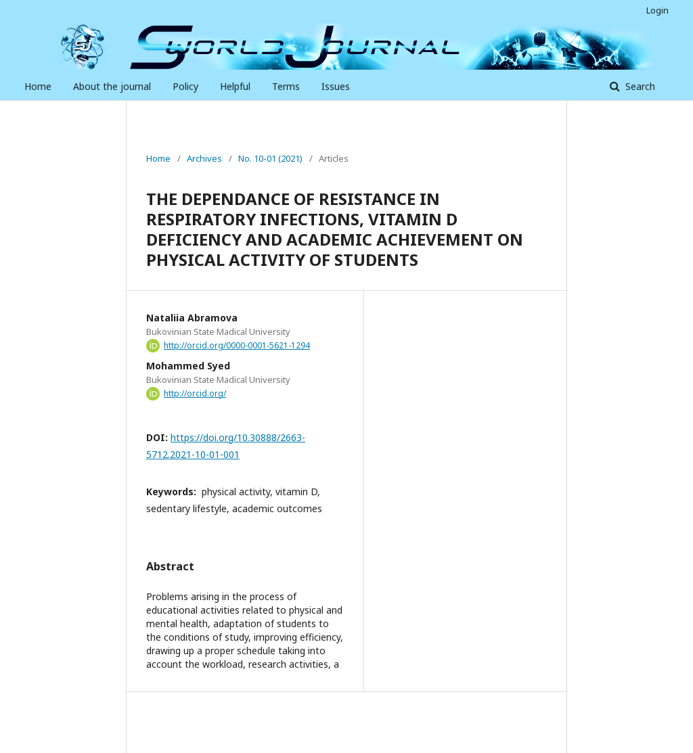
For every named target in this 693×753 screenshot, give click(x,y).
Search (639, 86)
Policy (185, 86)
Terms (286, 86)
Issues (335, 86)
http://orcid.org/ (195, 393)
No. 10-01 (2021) (270, 158)
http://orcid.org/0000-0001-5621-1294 (237, 345)
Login (657, 10)
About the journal (112, 86)
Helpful (235, 86)
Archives (204, 158)
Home (37, 86)
